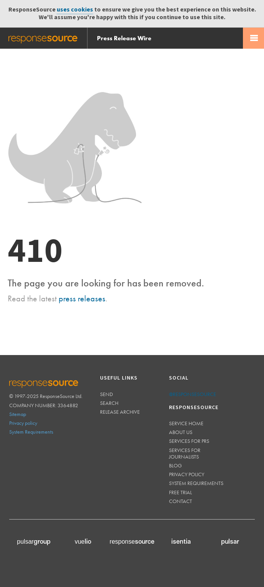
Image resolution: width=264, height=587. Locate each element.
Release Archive (120, 411)
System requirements (196, 483)
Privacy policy (23, 422)
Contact (180, 501)
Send (106, 394)
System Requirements (31, 431)
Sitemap (17, 414)
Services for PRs (189, 440)
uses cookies (75, 10)
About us (180, 432)
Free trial (180, 492)
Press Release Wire (124, 38)
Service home (186, 423)
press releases (82, 298)
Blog (175, 465)
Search (109, 403)
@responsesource (192, 394)
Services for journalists (184, 453)
